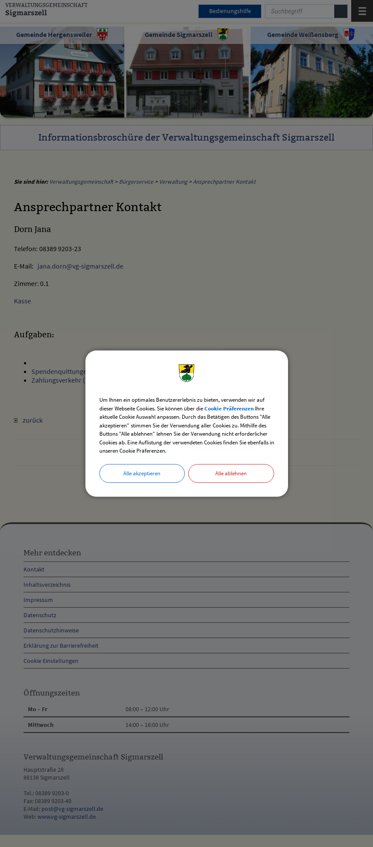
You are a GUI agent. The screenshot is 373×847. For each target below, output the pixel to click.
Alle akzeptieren (141, 473)
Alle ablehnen (231, 473)
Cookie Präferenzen (229, 408)
